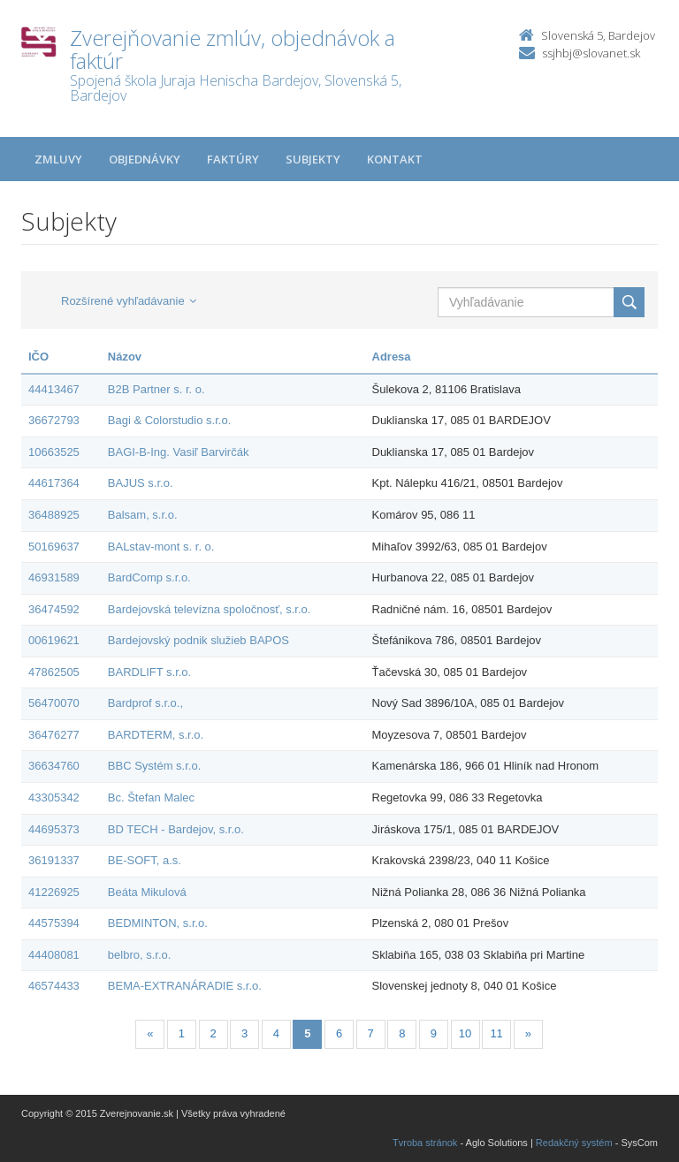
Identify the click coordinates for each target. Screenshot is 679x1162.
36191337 (54, 860)
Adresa (391, 356)
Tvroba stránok (425, 1142)
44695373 (54, 829)
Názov (124, 356)
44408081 (54, 954)
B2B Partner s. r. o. (156, 389)
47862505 (54, 672)
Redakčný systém (574, 1142)
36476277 (54, 734)
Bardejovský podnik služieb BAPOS (198, 640)
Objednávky (144, 159)
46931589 (54, 577)
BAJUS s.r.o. (140, 483)
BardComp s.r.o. (149, 577)
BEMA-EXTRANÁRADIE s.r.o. (185, 985)
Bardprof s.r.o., (145, 703)
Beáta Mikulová (147, 892)
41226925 (54, 892)
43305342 (54, 797)
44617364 (54, 483)
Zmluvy (58, 159)
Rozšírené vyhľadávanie (128, 301)
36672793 (54, 420)
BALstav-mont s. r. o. (161, 546)
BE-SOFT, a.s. (144, 860)
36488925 (54, 514)
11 (496, 1033)
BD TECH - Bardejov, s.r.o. (176, 829)
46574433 (54, 985)
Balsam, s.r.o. (143, 514)
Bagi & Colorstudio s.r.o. (169, 420)
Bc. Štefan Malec (151, 797)
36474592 (54, 609)
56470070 (54, 703)
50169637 (54, 546)
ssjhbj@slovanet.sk (591, 53)
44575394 (54, 923)
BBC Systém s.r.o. (154, 765)
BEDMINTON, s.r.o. (158, 923)
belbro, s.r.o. (140, 954)
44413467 (54, 389)
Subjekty (313, 159)
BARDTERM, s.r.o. (155, 734)
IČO (38, 356)
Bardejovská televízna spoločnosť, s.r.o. (209, 609)
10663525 (54, 452)
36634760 (54, 765)
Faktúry (233, 159)
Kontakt (395, 159)
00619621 (54, 640)
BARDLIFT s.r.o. (149, 672)
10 (465, 1033)
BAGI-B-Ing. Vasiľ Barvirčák (178, 452)
